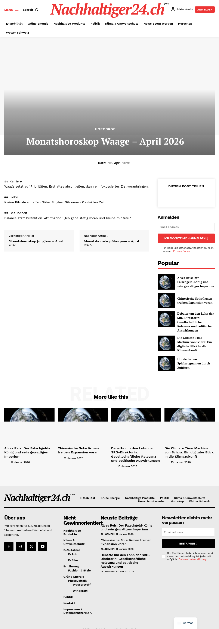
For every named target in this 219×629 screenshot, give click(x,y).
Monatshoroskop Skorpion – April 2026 (111, 243)
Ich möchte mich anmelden (186, 238)
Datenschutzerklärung (192, 548)
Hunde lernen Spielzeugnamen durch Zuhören (191, 355)
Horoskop (105, 129)
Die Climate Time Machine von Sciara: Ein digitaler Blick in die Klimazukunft (195, 337)
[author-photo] (7, 449)
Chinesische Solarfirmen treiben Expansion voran (192, 299)
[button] (31, 9)
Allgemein (108, 523)
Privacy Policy (181, 250)
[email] (186, 227)
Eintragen (188, 533)
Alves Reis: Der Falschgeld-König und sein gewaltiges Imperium (193, 281)
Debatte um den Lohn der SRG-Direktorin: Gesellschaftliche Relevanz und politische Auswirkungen (195, 318)
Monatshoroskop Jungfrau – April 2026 (36, 243)
